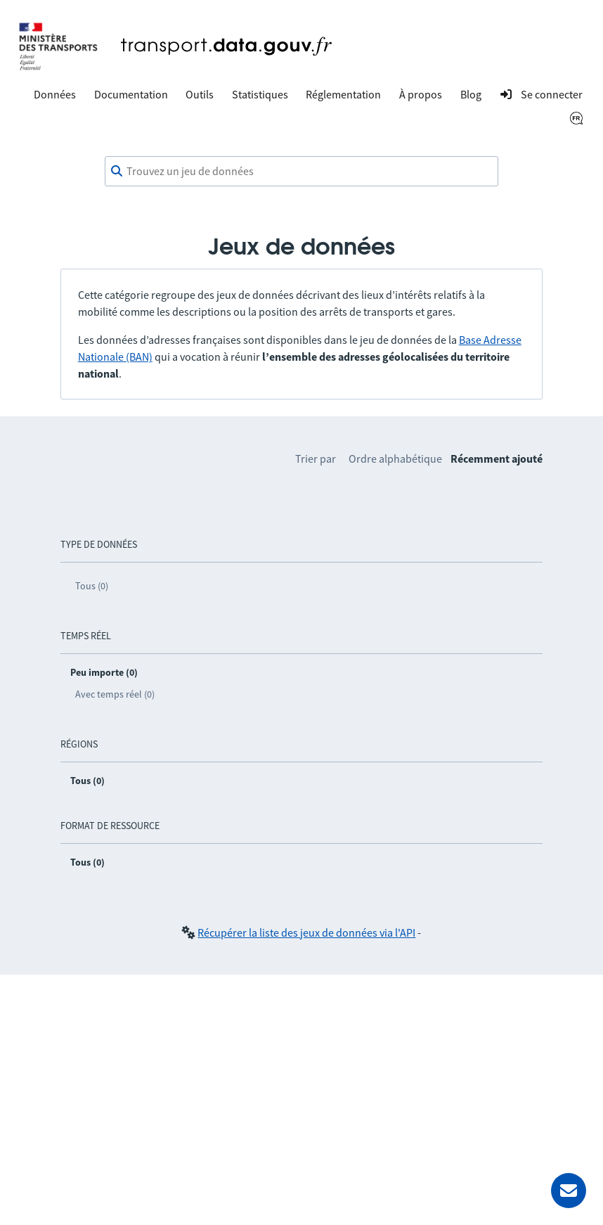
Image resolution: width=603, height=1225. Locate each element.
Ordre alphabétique (395, 458)
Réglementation (343, 94)
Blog (470, 94)
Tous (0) (91, 585)
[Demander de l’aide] (568, 1190)
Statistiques (260, 94)
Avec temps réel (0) (115, 694)
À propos (420, 94)
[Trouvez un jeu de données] (301, 171)
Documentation (131, 94)
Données (55, 94)
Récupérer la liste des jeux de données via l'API (306, 932)
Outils (200, 94)
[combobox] (301, 171)
